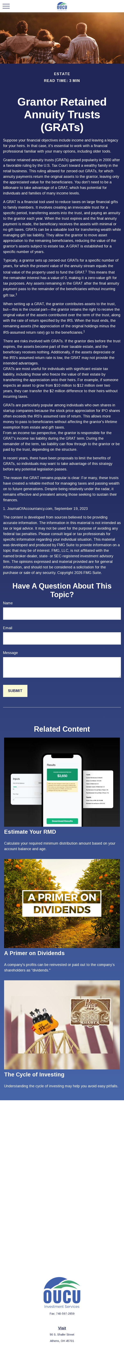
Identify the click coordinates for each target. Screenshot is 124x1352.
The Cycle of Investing (34, 1074)
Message (10, 653)
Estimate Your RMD (30, 832)
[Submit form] (15, 691)
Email (7, 628)
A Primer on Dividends (34, 953)
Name (8, 603)
